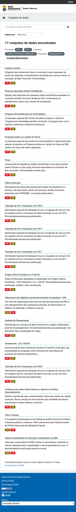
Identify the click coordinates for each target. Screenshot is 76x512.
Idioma (4, 500)
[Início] (4, 17)
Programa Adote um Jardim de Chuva (22, 137)
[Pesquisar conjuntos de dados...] (35, 27)
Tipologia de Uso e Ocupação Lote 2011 (23, 251)
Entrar (70, 2)
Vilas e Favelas (12, 415)
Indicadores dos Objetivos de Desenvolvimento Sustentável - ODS (35, 297)
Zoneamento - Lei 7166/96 (17, 343)
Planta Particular (13, 183)
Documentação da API (14, 465)
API (54, 462)
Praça (7, 160)
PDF (7, 83)
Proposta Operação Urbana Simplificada (23, 91)
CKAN (6, 495)
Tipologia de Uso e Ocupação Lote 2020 (23, 366)
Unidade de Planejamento (17, 320)
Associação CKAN (10, 484)
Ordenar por (10, 35)
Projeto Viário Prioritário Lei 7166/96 (22, 274)
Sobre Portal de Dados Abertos (16, 477)
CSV (12, 83)
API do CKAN (8, 481)
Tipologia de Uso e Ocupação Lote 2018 (23, 206)
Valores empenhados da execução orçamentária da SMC (31, 438)
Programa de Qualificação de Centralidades (25, 114)
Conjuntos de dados (18, 17)
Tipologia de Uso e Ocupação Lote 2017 (23, 229)
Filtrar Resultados (17, 58)
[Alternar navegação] (71, 8)
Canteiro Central (12, 68)
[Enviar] (68, 27)
